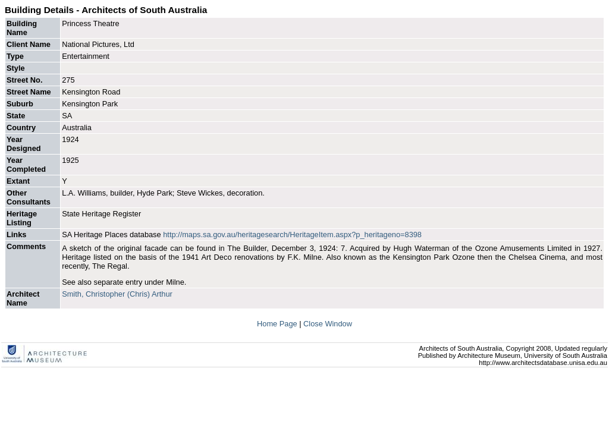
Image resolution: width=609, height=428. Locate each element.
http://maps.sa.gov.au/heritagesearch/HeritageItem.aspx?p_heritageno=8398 (292, 234)
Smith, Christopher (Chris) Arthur (117, 293)
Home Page (278, 323)
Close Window (327, 323)
